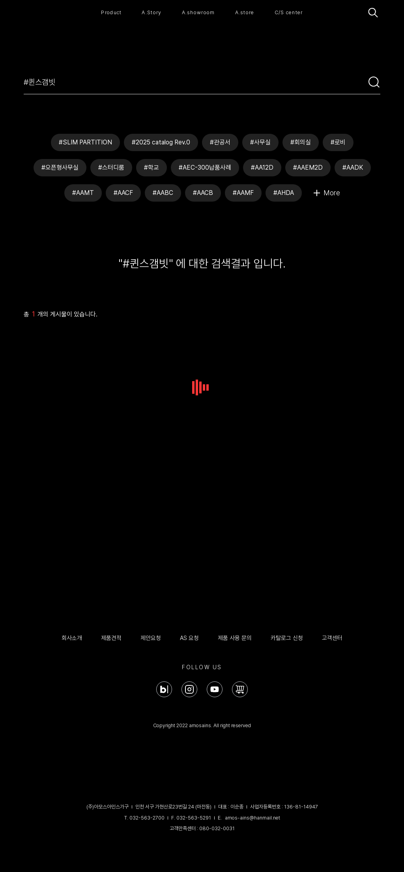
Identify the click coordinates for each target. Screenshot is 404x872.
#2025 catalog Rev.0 (161, 142)
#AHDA (283, 192)
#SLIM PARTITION (85, 142)
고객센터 (332, 638)
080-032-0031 (217, 828)
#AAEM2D (308, 167)
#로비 (338, 142)
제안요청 (150, 638)
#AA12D (262, 167)
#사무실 (260, 142)
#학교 (151, 167)
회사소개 (72, 638)
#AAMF (243, 192)
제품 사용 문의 (235, 638)
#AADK (352, 167)
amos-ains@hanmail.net (252, 818)
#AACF (123, 192)
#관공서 (220, 142)
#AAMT (83, 192)
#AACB (203, 192)
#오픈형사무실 (60, 167)
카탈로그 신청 (287, 638)
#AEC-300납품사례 (205, 167)
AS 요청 (189, 638)
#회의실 (300, 142)
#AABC (163, 192)
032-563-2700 (147, 818)
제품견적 (111, 638)
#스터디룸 (111, 167)
